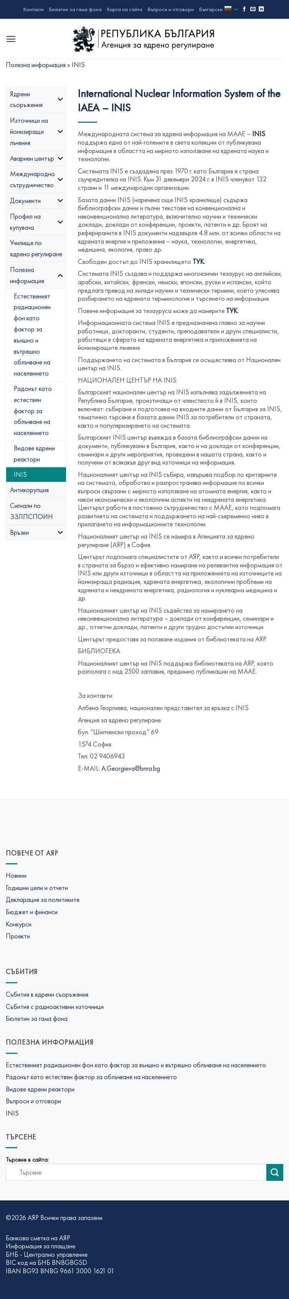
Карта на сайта (124, 9)
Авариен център (37, 158)
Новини (16, 875)
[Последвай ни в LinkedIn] (261, 9)
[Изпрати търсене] (274, 1172)
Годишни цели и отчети (37, 887)
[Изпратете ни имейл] (253, 9)
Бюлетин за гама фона (75, 9)
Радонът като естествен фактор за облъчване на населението (33, 410)
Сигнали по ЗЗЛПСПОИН (31, 511)
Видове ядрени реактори (34, 453)
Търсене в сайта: (27, 1160)
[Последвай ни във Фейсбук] (244, 9)
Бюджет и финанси (32, 911)
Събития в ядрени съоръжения (47, 994)
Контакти (33, 9)
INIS (20, 474)
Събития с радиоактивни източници (55, 1006)
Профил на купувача (37, 222)
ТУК (198, 261)
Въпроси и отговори (171, 9)
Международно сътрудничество (37, 179)
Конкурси (18, 924)
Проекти (18, 935)
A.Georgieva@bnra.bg (130, 768)
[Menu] (11, 39)
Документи (37, 200)
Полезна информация (36, 64)
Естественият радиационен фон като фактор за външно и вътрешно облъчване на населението (32, 335)
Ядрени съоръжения (37, 99)
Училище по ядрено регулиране (36, 248)
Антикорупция (29, 489)
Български (218, 9)
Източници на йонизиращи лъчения (37, 131)
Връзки (37, 532)
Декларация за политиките (42, 899)
